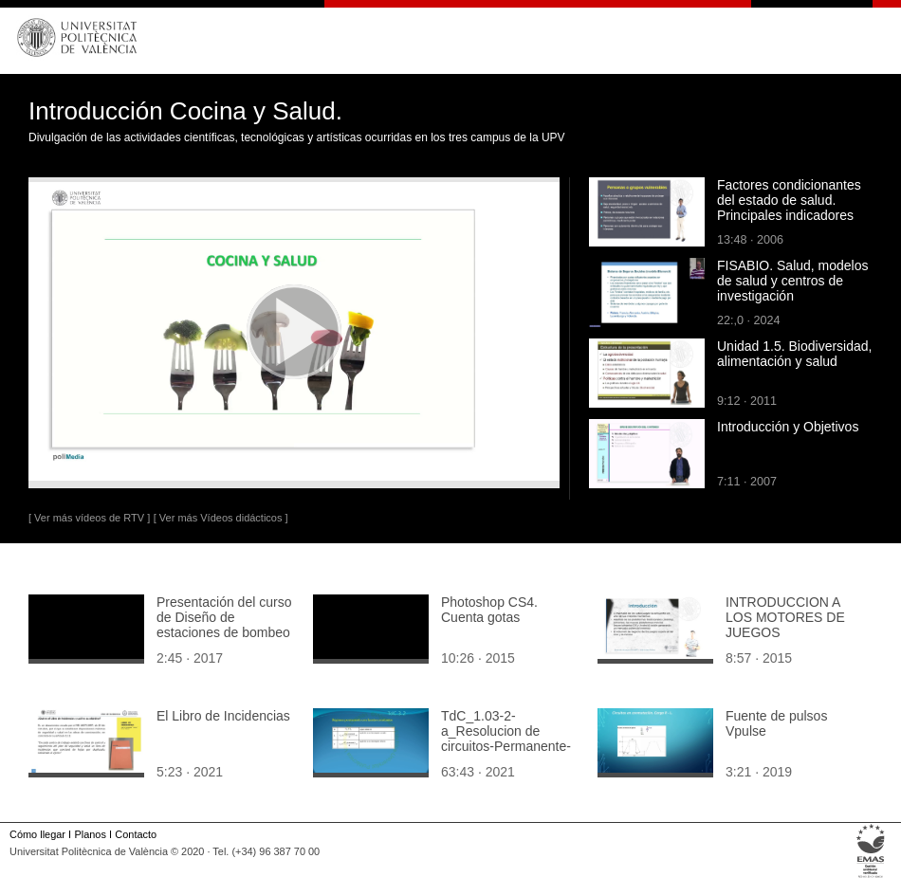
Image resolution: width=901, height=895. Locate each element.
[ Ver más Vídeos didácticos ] (221, 517)
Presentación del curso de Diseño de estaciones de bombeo (223, 617)
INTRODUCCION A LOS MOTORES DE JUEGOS (785, 617)
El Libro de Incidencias (223, 715)
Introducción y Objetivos (787, 426)
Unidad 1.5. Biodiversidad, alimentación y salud (794, 353)
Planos (89, 834)
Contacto (135, 834)
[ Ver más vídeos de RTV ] (89, 517)
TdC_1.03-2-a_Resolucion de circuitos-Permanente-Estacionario (506, 738)
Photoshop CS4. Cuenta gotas (489, 609)
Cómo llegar (37, 834)
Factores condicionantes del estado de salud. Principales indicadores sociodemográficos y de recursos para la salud (789, 215)
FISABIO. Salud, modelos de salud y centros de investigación (793, 280)
